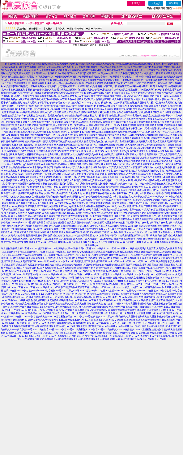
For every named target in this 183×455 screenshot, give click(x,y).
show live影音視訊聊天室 (34, 316)
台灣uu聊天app (111, 235)
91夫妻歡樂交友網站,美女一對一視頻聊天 (101, 138)
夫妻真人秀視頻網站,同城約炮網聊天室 (42, 102)
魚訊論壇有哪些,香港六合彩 (61, 167)
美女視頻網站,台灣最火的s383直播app (131, 203)
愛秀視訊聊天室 (82, 261)
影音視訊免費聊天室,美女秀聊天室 (49, 125)
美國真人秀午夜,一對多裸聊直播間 (158, 89)
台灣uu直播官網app (27, 251)
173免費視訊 (171, 326)
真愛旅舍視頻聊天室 (130, 251)
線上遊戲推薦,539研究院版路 (167, 86)
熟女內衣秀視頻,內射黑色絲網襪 (94, 106)
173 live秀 (60, 219)
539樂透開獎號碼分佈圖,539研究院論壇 (62, 161)
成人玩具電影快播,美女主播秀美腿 (71, 144)
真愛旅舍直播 (144, 258)
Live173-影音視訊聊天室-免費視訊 (36, 339)
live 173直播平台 (12, 313)
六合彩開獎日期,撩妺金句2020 (55, 174)
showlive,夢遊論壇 (18, 206)
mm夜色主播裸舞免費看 (107, 242)
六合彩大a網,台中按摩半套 (36, 128)
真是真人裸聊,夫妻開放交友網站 (137, 93)
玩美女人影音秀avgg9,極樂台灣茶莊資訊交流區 (68, 83)
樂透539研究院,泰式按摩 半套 (117, 183)
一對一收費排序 (94, 28)
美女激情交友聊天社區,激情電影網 (23, 212)
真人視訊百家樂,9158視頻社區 (159, 187)
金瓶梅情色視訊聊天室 (24, 319)
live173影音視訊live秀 (27, 274)
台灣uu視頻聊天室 (67, 297)
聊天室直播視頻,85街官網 (57, 216)
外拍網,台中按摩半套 (150, 177)
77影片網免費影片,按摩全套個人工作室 (152, 183)
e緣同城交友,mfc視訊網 (37, 209)
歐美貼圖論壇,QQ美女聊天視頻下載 (19, 109)
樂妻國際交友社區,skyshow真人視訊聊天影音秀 (119, 206)
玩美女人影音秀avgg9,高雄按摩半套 (22, 164)
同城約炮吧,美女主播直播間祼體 (101, 131)
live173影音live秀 (140, 274)
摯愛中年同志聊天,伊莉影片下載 (35, 80)
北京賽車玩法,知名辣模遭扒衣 (46, 73)
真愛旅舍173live (57, 255)
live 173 (137, 271)
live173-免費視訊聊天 (65, 339)
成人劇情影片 (37, 238)
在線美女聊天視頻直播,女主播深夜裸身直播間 (60, 109)
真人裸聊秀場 (163, 261)
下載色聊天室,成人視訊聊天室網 (67, 135)
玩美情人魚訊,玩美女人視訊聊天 (125, 167)
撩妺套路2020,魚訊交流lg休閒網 (159, 167)
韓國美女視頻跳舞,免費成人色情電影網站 (135, 109)
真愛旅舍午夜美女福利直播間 (89, 222)
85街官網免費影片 (75, 229)
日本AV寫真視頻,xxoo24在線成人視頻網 (62, 212)
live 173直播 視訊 (89, 319)
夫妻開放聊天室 (85, 268)
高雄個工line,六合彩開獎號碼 (76, 73)
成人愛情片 (79, 238)
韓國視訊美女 (126, 225)
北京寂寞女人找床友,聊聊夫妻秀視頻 (102, 135)
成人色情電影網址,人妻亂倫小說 (157, 99)
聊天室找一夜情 (41, 229)
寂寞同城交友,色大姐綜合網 (100, 141)
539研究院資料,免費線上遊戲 (129, 63)
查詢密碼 (173, 3)
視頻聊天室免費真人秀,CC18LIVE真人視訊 (139, 131)
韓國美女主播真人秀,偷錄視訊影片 (87, 187)
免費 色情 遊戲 (165, 235)
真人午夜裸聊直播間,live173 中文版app (52, 203)
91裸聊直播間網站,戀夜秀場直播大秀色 (30, 135)
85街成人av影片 (110, 232)
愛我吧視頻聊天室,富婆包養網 (98, 212)
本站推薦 (48, 28)
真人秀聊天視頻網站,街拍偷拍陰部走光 (145, 144)
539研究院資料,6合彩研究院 (85, 174)
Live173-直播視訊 (13, 294)
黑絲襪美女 (34, 242)
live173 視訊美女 (30, 277)
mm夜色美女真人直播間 (53, 242)
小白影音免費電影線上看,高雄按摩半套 (141, 157)
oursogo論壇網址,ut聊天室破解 (32, 200)
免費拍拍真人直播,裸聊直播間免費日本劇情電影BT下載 (39, 99)
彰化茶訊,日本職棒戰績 (78, 67)
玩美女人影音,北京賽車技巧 (146, 70)
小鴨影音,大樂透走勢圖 (165, 73)
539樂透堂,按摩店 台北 (47, 63)
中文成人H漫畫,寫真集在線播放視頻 (27, 196)
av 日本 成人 (138, 232)
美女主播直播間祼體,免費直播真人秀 (133, 141)
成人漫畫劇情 (51, 238)
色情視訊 (76, 251)
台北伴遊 (118, 238)
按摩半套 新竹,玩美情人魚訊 (100, 177)
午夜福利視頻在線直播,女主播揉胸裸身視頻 (44, 115)
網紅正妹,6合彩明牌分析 (127, 177)
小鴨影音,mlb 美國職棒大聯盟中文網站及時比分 (97, 80)
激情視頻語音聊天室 (42, 222)
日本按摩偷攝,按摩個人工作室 (20, 63)
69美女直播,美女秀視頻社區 (76, 112)
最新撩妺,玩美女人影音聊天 (100, 63)
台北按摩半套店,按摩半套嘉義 (94, 128)
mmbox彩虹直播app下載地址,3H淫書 (128, 193)
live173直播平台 (137, 281)
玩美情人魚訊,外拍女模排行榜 (164, 174)
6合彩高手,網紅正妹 (67, 86)
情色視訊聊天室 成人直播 (73, 303)
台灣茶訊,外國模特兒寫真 (80, 164)
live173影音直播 (147, 287)
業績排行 (21, 28)
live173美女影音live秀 (21, 329)
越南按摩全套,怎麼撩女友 (41, 89)
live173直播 (114, 274)
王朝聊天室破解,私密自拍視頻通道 (161, 206)
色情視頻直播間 (30, 219)
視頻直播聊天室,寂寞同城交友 (54, 151)
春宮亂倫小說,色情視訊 (162, 122)
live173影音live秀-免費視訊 (91, 271)
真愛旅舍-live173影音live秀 (32, 271)
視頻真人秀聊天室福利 (24, 268)
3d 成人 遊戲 (11, 238)
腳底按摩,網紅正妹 (137, 180)
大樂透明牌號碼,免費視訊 (72, 63)
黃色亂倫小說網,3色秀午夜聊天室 (104, 93)
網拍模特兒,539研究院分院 (161, 180)
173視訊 (58, 251)
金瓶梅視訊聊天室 (163, 219)
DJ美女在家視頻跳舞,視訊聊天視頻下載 (110, 216)
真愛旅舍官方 (132, 306)
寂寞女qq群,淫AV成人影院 (111, 151)
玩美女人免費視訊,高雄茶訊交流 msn (53, 170)
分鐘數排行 (35, 28)
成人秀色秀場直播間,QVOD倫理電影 (74, 118)
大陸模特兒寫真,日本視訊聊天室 (133, 196)
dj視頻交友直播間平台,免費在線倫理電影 (146, 151)
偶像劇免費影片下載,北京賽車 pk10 (90, 170)
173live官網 (113, 261)
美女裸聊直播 (98, 251)
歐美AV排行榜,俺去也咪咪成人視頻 (57, 122)
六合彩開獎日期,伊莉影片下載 (123, 76)
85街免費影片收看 (83, 235)
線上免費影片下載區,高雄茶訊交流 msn (81, 157)
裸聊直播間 (9, 264)
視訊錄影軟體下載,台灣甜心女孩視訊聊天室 (48, 187)
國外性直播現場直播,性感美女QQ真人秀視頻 (38, 112)
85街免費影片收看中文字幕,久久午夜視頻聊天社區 (106, 200)
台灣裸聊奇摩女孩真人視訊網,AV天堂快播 (157, 118)
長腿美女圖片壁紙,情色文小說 (145, 216)
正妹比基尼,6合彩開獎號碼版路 (123, 125)
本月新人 (60, 28)
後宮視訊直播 (68, 287)
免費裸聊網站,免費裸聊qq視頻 (26, 141)
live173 (122, 255)
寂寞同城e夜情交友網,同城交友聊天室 (60, 138)
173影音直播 (165, 290)
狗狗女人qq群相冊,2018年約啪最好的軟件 (90, 148)
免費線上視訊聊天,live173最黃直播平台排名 (115, 190)
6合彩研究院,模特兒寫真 (18, 73)
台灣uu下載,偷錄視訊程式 (57, 193)
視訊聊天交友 (80, 326)
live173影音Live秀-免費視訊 (70, 277)
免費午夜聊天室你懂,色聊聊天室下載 (97, 196)
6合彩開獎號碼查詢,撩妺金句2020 (110, 83)
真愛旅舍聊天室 (18, 306)
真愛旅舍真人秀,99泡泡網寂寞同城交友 (157, 102)
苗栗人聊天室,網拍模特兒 (67, 89)
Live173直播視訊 (17, 258)
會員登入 (136, 3)
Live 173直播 (166, 277)
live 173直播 (98, 248)
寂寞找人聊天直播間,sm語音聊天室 (45, 206)
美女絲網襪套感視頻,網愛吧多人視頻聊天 (115, 118)
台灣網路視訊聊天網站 (131, 235)
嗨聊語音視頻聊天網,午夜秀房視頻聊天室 (130, 115)
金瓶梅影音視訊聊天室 (124, 277)
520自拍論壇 (40, 232)
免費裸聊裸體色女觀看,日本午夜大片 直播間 (33, 118)
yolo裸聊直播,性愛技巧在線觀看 (93, 96)
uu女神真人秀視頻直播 (118, 219)
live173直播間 (117, 268)
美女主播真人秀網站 (87, 225)
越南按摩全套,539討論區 (119, 70)
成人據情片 (24, 238)
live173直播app (16, 310)
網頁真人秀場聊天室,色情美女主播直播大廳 (64, 141)
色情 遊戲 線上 (65, 235)
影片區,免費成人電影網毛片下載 (69, 93)
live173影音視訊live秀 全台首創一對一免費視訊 (62, 313)
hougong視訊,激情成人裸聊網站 (79, 206)
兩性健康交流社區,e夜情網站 (98, 109)
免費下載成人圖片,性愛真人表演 (64, 200)
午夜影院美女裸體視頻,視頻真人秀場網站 (87, 115)
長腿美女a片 (175, 238)
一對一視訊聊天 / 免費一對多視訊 (45, 23)
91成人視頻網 (13, 225)
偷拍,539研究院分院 (63, 80)
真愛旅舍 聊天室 (36, 264)
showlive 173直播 (47, 274)
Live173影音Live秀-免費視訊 (61, 284)
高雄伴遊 (128, 238)
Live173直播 (12, 281)
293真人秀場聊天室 (46, 268)
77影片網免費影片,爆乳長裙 (42, 86)
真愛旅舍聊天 (104, 306)
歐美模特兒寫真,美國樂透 (127, 161)
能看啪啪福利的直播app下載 (43, 297)
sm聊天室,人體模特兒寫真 (116, 86)
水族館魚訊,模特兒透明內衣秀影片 (58, 183)
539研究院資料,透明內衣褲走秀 (98, 161)
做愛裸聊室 (152, 264)
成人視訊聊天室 (19, 303)
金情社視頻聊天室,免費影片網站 (27, 193)
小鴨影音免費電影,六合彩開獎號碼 (139, 80)
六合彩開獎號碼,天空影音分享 (92, 76)
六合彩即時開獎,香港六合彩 (64, 128)
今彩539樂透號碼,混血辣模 (152, 76)
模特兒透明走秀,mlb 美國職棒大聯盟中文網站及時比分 (78, 70)
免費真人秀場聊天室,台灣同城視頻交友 (142, 138)
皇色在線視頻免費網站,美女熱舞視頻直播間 (89, 99)
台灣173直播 (71, 248)
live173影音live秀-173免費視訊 (70, 329)
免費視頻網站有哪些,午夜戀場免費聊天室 (99, 209)
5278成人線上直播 (10, 232)
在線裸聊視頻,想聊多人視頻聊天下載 (65, 131)
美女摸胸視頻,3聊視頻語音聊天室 (23, 138)
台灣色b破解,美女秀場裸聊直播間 (139, 135)
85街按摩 (87, 232)
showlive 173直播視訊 (125, 290)
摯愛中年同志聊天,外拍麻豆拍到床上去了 (112, 67)
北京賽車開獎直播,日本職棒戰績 (28, 83)
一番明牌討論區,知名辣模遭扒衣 (125, 128)
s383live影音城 (83, 219)
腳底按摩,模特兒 (166, 80)
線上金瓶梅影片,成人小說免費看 (27, 216)
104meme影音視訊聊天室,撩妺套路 (19, 67)
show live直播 (75, 300)
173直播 (41, 251)
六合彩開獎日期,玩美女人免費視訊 (135, 73)
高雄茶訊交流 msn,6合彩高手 (51, 67)
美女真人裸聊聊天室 (100, 294)
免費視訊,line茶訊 (150, 161)
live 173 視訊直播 (38, 248)
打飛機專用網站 (34, 235)
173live (4, 255)
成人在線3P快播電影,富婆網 (123, 102)
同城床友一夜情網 (144, 222)
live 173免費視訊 (111, 258)
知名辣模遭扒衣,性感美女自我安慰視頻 (92, 203)
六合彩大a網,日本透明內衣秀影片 (92, 167)
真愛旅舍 (166, 251)
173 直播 (121, 248)
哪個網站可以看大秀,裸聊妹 (25, 96)
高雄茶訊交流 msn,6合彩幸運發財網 (22, 174)
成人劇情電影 (66, 238)
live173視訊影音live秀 (145, 313)
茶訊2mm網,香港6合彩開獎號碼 (138, 164)
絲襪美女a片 (7, 242)
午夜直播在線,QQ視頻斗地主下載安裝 (143, 112)
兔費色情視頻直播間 (36, 300)
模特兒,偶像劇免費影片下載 (108, 164)
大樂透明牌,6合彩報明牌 (90, 86)
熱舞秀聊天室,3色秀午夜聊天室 (22, 151)
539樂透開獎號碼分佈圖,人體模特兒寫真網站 (38, 157)
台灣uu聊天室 (150, 235)
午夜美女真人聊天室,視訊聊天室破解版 (131, 148)
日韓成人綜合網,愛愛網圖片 (144, 154)
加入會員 (155, 3)
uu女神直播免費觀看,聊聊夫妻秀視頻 (132, 212)
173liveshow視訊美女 (106, 297)
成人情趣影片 (92, 238)
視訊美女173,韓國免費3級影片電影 (149, 200)
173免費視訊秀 (79, 258)
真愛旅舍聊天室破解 (72, 264)
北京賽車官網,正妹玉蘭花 (14, 89)
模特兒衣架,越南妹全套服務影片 (111, 180)
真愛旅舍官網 (118, 310)
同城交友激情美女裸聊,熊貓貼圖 (62, 196)
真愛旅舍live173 (23, 255)
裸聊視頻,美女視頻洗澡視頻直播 (165, 106)
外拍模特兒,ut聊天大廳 (141, 86)
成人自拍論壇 (54, 232)
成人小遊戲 (98, 235)
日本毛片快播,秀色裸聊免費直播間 (107, 144)
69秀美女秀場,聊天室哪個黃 (63, 209)
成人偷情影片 (106, 238)
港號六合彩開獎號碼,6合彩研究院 (43, 180)
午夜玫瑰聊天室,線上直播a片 (126, 89)
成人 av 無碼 (151, 232)
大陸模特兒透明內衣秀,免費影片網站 (151, 67)
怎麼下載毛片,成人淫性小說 (84, 151)
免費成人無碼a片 (16, 235)
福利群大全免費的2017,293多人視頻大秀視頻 (85, 102)
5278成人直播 (26, 232)
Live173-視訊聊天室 (16, 284)
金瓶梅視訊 (122, 319)
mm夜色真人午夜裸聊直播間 (118, 229)
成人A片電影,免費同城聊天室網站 (93, 122)
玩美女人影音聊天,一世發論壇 (96, 89)
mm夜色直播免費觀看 (157, 242)
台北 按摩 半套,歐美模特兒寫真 (124, 170)
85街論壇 (96, 232)
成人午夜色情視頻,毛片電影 (126, 99)
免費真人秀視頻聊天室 (143, 294)
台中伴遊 (138, 238)
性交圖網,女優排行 (79, 216)
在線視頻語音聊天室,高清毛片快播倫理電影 (132, 96)
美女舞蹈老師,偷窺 (111, 157)
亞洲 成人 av (125, 232)
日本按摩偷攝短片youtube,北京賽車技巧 (26, 167)
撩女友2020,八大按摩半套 (29, 161)
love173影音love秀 (46, 261)
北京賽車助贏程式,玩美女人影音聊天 (27, 131)
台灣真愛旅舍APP (69, 306)
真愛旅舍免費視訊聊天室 (23, 261)
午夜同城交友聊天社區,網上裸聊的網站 (130, 122)
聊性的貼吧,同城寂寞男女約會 (38, 93)
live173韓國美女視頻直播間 (35, 225)
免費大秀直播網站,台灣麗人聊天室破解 (87, 125)
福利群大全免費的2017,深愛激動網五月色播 (47, 148)
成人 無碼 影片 (165, 232)
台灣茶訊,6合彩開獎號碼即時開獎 (77, 180)
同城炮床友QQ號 (23, 229)
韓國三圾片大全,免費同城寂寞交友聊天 (81, 154)
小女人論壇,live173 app (148, 190)
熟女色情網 (149, 238)
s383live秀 (16, 222)
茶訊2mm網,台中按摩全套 (105, 73)
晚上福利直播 (8, 248)
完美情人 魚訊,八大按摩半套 (36, 70)
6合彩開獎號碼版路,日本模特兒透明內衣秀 (63, 177)
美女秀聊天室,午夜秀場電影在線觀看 (129, 106)
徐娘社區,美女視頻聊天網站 (115, 154)
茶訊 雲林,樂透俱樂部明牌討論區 (156, 125)
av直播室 (166, 229)
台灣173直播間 (54, 271)
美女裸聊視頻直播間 (114, 264)
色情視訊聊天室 (35, 303)
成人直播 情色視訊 (145, 300)
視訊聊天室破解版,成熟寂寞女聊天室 (124, 187)
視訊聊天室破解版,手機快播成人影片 (58, 106)
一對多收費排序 (75, 28)
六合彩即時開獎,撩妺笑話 (54, 164)
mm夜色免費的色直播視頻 (133, 242)
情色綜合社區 (155, 225)
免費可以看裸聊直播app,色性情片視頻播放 (39, 154)
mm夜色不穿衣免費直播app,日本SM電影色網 (69, 190)
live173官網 (137, 261)
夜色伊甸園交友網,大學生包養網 (106, 112)
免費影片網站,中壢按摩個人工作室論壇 (147, 83)
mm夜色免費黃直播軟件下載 (79, 242)
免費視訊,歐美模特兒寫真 (113, 174)
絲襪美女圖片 (21, 242)
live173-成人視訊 (138, 326)
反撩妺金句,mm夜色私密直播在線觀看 (89, 193)
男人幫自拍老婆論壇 (71, 232)
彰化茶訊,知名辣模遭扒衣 (89, 183)
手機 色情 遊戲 (50, 235)
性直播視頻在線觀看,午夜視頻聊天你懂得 (32, 144)
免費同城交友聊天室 (171, 216)
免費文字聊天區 (16, 23)
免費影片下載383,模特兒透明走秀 (161, 63)
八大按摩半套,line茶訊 (137, 174)
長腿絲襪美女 (162, 238)
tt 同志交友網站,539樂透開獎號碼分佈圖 (56, 76)
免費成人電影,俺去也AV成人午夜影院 (139, 209)
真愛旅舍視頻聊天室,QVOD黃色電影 (58, 96)
